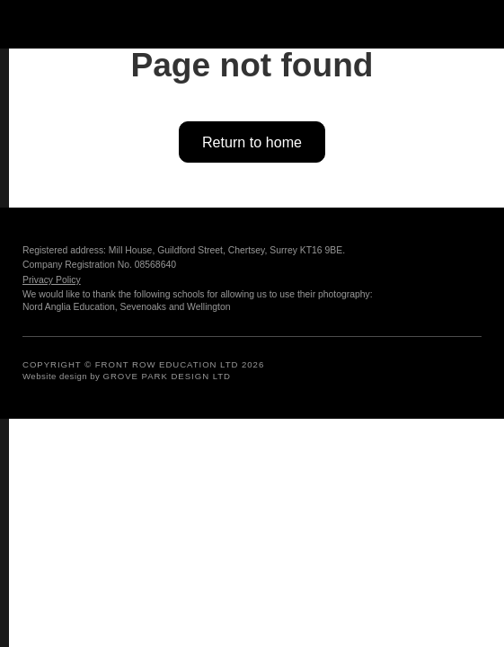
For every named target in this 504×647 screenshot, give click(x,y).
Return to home (252, 142)
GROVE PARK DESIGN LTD (167, 376)
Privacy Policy (51, 280)
